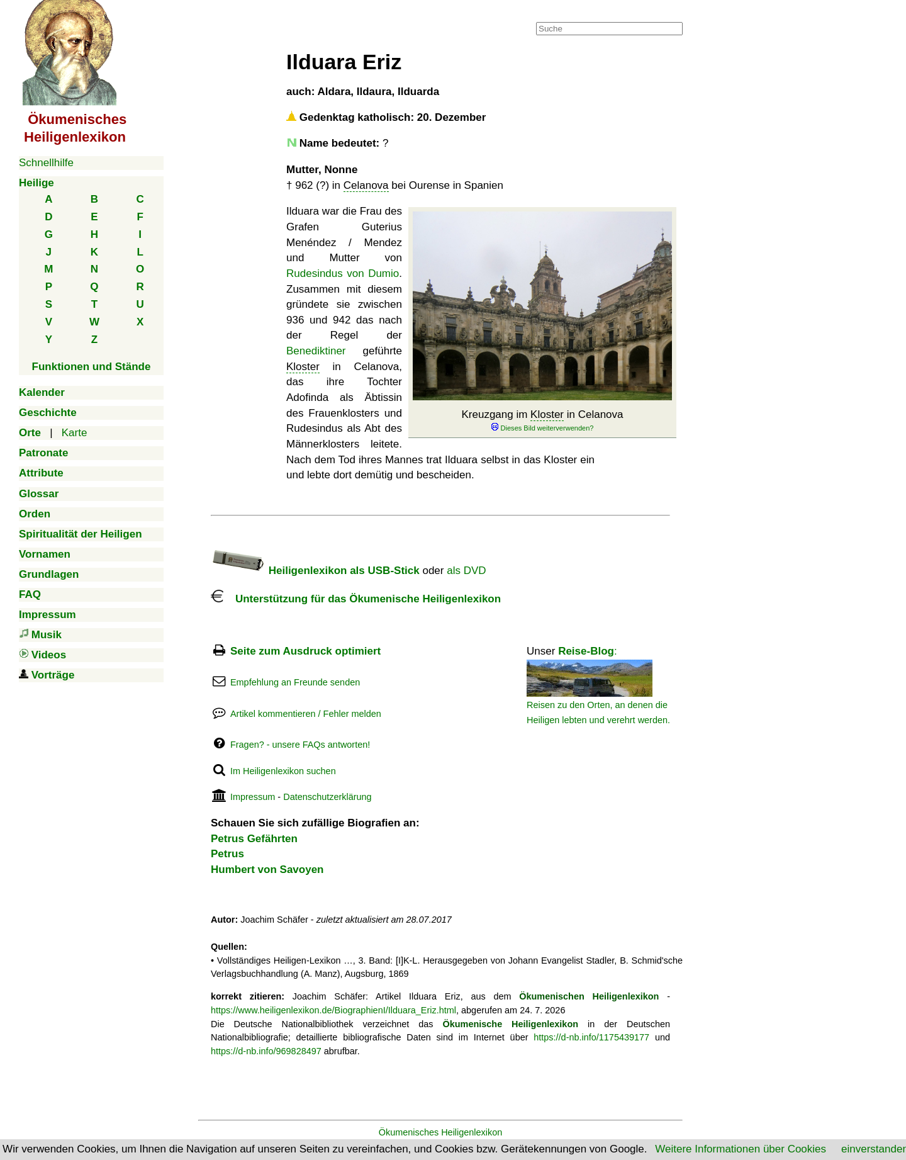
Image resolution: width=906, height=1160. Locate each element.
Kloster (547, 414)
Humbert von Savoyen (267, 870)
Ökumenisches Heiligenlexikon (441, 1132)
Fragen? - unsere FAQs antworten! (300, 745)
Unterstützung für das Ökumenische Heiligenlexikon (356, 599)
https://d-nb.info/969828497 (266, 1051)
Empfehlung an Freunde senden (295, 682)
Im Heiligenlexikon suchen (283, 771)
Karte (74, 433)
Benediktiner (316, 351)
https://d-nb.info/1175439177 (591, 1037)
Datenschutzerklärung (327, 797)
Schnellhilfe (46, 163)
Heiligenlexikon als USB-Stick (315, 571)
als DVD (466, 571)
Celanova (366, 185)
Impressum (252, 797)
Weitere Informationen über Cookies (740, 1149)
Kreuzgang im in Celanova (542, 420)
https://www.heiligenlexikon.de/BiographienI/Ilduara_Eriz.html (333, 1010)
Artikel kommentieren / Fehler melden (305, 714)
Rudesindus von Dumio (342, 273)
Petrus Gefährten (254, 839)
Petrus (227, 854)
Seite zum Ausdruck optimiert (305, 651)
